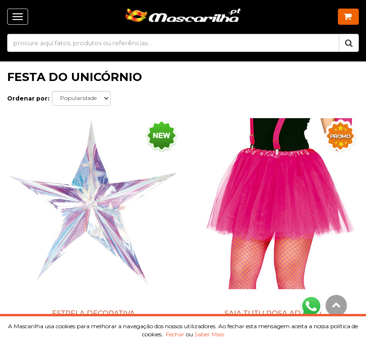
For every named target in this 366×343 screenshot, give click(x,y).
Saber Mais (209, 334)
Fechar (175, 334)
